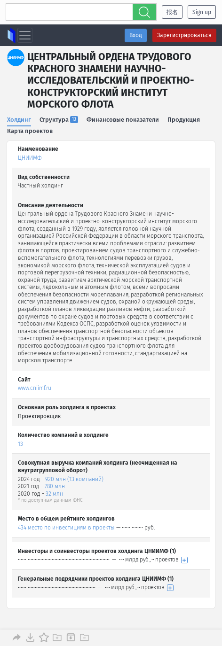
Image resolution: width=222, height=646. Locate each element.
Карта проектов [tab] (30, 130)
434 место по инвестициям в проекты (66, 527)
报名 (172, 12)
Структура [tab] (59, 119)
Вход (135, 35)
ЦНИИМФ (30, 158)
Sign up (201, 12)
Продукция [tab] (183, 119)
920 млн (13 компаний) (74, 479)
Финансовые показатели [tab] (123, 119)
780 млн (55, 486)
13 (20, 444)
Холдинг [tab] (19, 119)
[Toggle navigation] (24, 35)
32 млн (54, 493)
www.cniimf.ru (34, 388)
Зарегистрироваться (184, 35)
